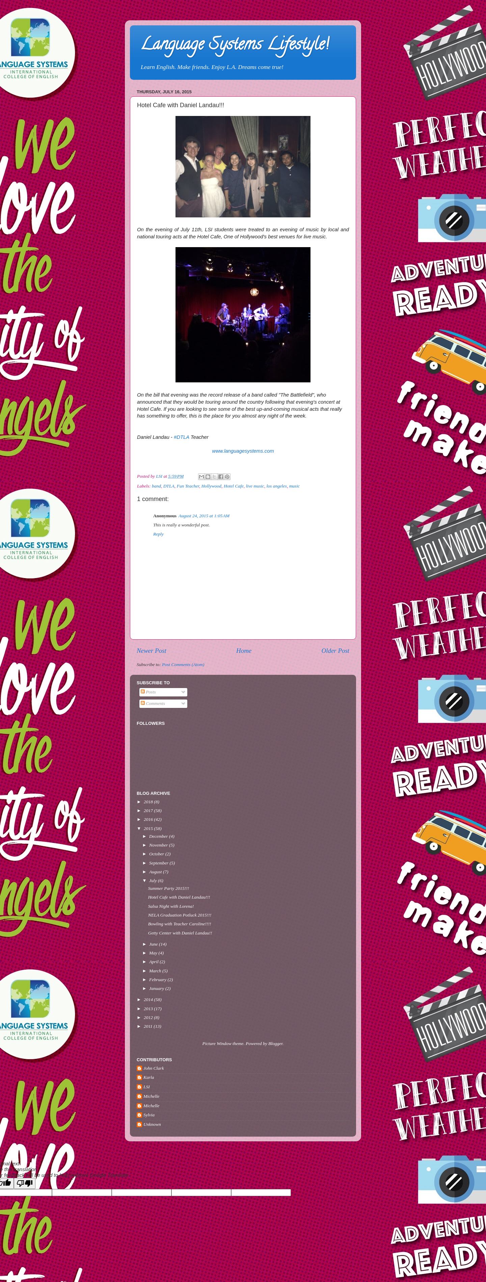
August (156, 871)
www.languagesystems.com (243, 451)
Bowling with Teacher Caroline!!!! (179, 923)
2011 (149, 1026)
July (153, 880)
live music (255, 486)
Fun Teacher (188, 486)
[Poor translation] (24, 1183)
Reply (158, 534)
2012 (149, 1017)
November (159, 845)
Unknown (152, 1124)
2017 (149, 810)
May (153, 952)
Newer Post (151, 650)
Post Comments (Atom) (183, 664)
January (157, 988)
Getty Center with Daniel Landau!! (180, 932)
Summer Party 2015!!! (168, 888)
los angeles (277, 486)
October (157, 853)
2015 (149, 828)
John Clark (153, 1068)
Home (243, 650)
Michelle (151, 1096)
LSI (146, 1086)
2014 (149, 999)
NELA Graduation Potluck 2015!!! (180, 915)
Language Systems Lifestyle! (234, 46)
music (294, 486)
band (156, 486)
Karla (148, 1077)
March (155, 970)
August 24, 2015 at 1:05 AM (204, 515)
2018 (149, 801)
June (154, 944)
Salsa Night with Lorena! (171, 906)
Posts (148, 691)
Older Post (335, 650)
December (159, 836)
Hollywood (211, 486)
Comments (153, 703)
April (154, 961)
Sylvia (149, 1114)
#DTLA (181, 437)
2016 (149, 819)
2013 (149, 1008)
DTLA (168, 486)
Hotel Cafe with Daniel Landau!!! (179, 897)
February (158, 979)
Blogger (275, 1043)
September (159, 862)
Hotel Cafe (234, 486)
